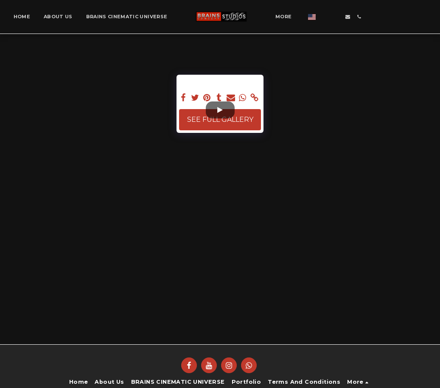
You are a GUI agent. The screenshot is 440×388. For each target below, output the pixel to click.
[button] (324, 16)
